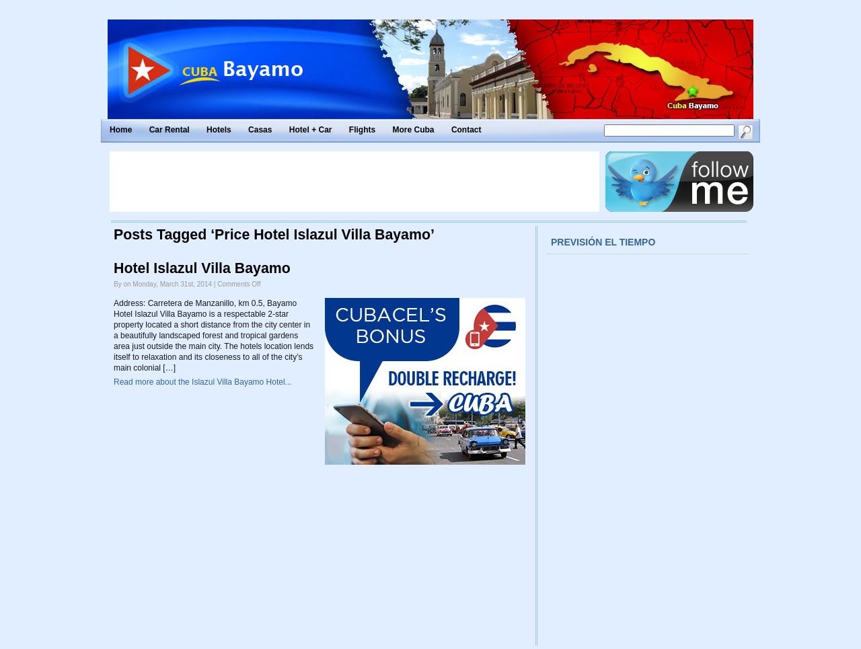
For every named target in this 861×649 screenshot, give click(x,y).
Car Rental (169, 130)
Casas (260, 130)
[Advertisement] (354, 181)
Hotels (219, 130)
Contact (466, 130)
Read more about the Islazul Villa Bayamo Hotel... (203, 382)
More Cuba (414, 130)
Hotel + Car (310, 130)
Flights (362, 130)
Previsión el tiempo (603, 242)
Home (121, 130)
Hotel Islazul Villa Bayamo (202, 268)
